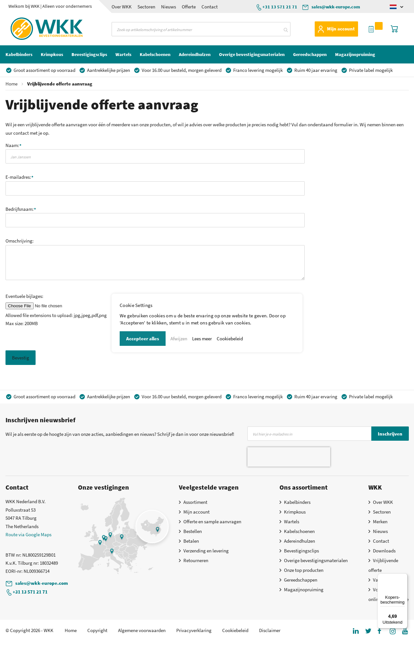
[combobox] (201, 29)
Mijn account (341, 29)
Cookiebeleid (230, 338)
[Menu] (404, 577)
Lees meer (202, 338)
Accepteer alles (142, 338)
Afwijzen (178, 338)
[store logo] (34, 28)
